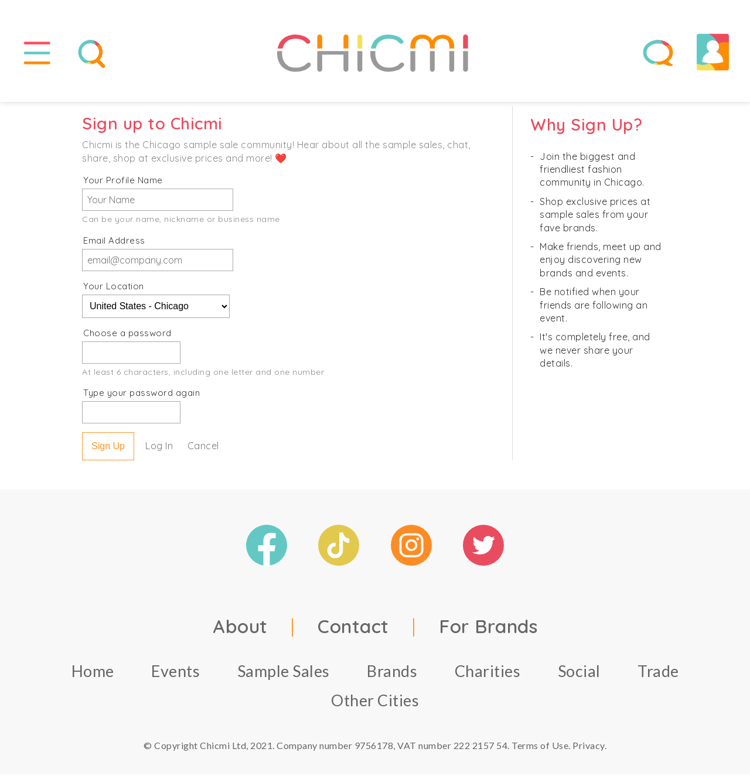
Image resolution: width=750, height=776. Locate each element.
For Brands (488, 628)
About (240, 628)
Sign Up (108, 448)
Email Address (114, 242)
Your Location (113, 287)
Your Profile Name (123, 181)
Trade (658, 672)
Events (175, 672)
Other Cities (375, 702)
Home (92, 672)
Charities (488, 672)
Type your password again (141, 394)
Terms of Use (540, 747)
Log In (159, 447)
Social (579, 672)
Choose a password (127, 334)
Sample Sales (283, 672)
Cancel (203, 447)
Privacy (588, 747)
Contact (353, 628)
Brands (392, 672)
